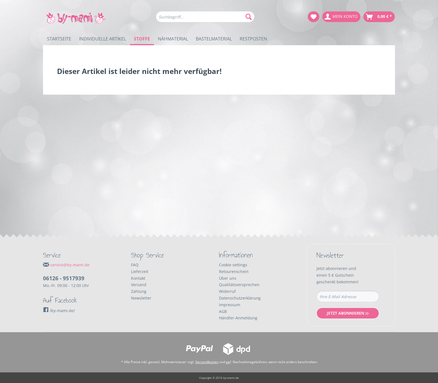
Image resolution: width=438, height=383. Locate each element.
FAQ (135, 264)
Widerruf (227, 291)
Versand (138, 284)
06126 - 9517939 (63, 278)
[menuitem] (205, 19)
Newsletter (141, 298)
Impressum (229, 304)
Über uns (227, 278)
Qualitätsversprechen (239, 284)
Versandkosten (206, 362)
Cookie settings (233, 264)
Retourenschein (234, 271)
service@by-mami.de (69, 264)
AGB (223, 311)
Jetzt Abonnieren (348, 313)
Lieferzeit (139, 271)
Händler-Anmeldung (238, 317)
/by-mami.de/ (59, 310)
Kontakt (138, 278)
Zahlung (138, 291)
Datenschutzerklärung (240, 298)
